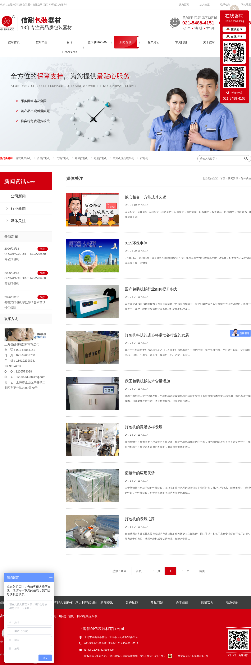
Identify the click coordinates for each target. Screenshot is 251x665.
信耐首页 (14, 42)
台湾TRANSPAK (69, 47)
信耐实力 (207, 602)
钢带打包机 (81, 158)
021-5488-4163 (234, 98)
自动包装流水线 (87, 616)
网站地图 (246, 4)
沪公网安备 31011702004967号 (188, 656)
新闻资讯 (125, 42)
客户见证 (153, 42)
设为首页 (184, 4)
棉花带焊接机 (23, 158)
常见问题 (181, 42)
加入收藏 (205, 4)
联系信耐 (225, 4)
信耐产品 (41, 42)
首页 (222, 178)
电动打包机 (100, 158)
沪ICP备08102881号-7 (152, 656)
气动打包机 (62, 158)
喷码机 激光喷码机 (123, 158)
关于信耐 (209, 42)
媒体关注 (246, 178)
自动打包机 (43, 158)
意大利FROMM (98, 42)
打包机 (144, 158)
